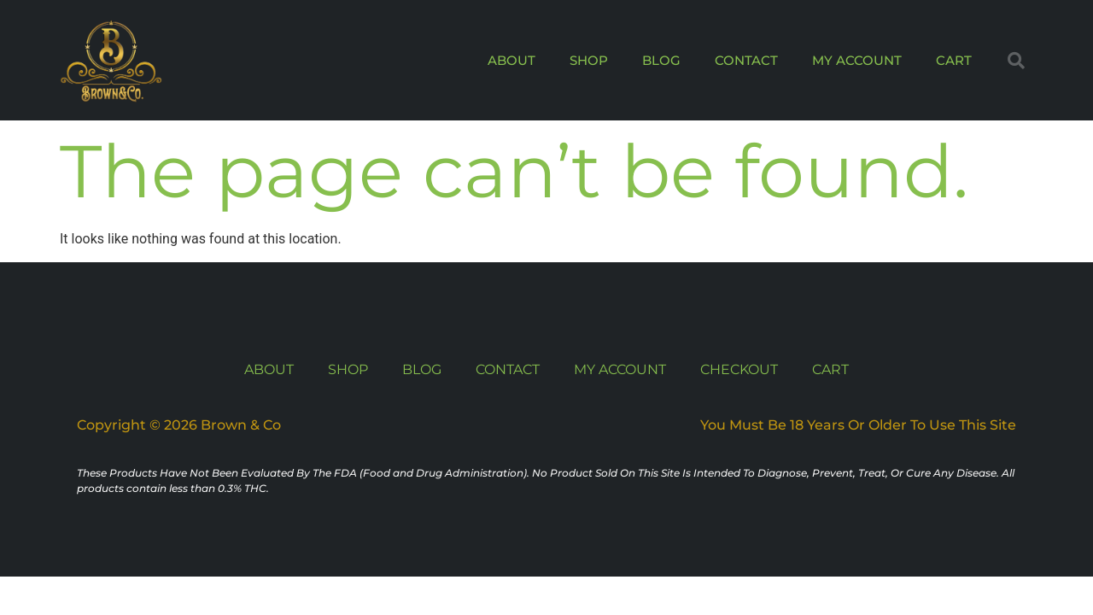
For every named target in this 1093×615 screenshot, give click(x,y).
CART (954, 60)
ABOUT (511, 60)
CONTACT (746, 60)
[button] (1016, 61)
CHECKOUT (739, 369)
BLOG (661, 60)
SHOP (589, 60)
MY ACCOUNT (857, 60)
